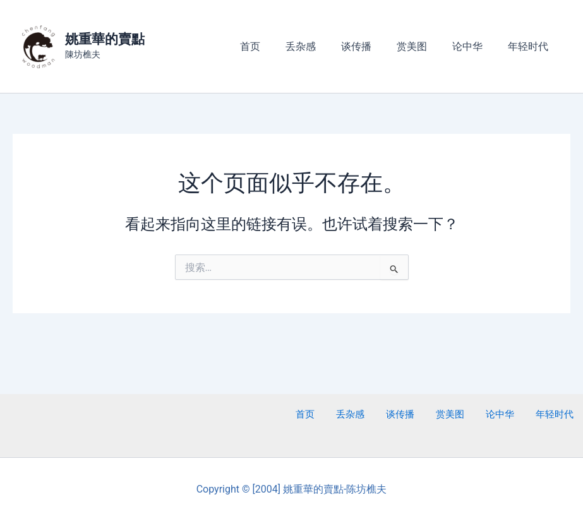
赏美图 (424, 46)
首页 (278, 46)
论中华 (475, 46)
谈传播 (374, 46)
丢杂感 (323, 46)
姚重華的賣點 (105, 39)
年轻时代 (530, 46)
